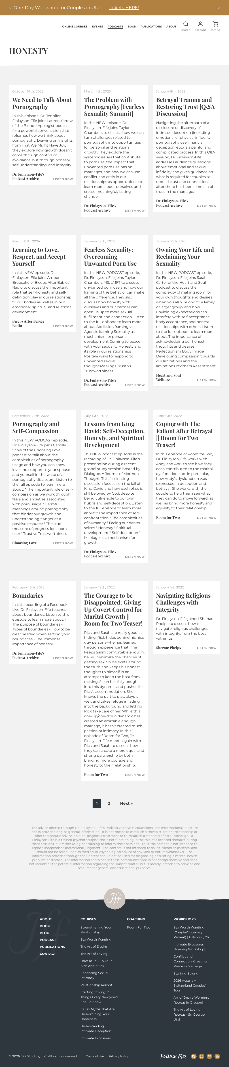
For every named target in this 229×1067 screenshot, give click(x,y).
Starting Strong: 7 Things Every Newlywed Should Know (99, 997)
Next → (126, 804)
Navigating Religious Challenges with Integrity (183, 602)
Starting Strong (186, 974)
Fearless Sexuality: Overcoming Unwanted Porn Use (110, 256)
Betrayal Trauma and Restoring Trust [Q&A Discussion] (185, 107)
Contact (48, 954)
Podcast (48, 940)
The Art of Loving (94, 954)
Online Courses (74, 26)
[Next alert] (219, 7)
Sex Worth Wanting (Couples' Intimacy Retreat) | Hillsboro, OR (192, 933)
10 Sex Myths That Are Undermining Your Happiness (97, 1014)
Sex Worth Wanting (96, 940)
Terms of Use (95, 1057)
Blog (44, 933)
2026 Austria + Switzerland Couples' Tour (190, 986)
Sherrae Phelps (168, 648)
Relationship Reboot (96, 985)
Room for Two (168, 517)
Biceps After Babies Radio (28, 323)
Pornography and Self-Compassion (35, 427)
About (171, 26)
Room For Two (138, 928)
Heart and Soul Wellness (168, 377)
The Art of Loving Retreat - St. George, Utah (189, 1015)
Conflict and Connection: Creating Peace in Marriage (190, 962)
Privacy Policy (118, 1057)
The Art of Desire (94, 947)
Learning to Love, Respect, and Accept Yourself (39, 256)
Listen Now (63, 179)
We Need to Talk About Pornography (42, 103)
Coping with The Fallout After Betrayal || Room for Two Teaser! (184, 434)
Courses (88, 920)
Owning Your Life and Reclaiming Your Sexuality (185, 256)
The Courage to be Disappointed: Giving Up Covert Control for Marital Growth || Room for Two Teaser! (113, 610)
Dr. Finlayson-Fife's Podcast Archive (28, 176)
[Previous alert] (10, 7)
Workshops (185, 920)
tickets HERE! (124, 7)
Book (132, 26)
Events (97, 26)
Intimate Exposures (96, 1039)
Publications (151, 26)
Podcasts (115, 26)
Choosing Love (24, 543)
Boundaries (27, 596)
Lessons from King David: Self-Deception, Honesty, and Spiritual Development (114, 434)
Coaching (136, 920)
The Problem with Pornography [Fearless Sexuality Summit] (114, 107)
